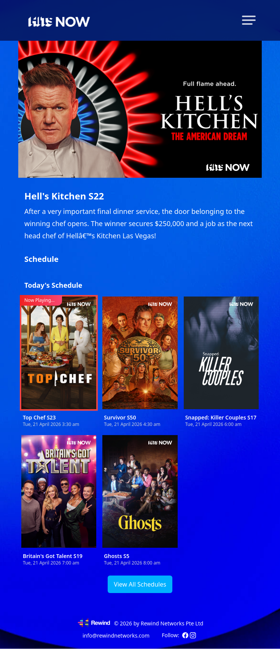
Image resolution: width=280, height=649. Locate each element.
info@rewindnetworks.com (116, 635)
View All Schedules (140, 584)
